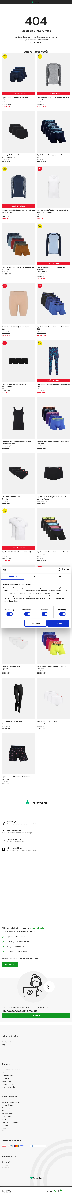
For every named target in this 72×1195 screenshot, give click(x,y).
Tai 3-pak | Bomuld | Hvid (11, 666)
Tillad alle (58, 623)
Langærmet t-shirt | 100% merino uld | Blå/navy (51, 268)
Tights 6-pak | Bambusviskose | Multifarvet (53, 327)
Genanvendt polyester (10, 1122)
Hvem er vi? (6, 1162)
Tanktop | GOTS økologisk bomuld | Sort (16, 442)
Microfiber (5, 1128)
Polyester (5, 1125)
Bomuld (4, 1119)
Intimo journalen (7, 1042)
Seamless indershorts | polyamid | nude (16, 327)
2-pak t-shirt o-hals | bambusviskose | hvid (18, 552)
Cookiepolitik (6, 1081)
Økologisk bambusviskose (11, 1102)
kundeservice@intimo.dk (20, 1011)
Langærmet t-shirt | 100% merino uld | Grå (53, 98)
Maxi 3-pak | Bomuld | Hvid (47, 722)
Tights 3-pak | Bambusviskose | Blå (15, 98)
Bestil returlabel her (9, 1087)
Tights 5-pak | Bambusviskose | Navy (50, 155)
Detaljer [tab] (36, 576)
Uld (3, 1111)
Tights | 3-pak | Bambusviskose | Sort (15, 384)
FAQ (3, 1073)
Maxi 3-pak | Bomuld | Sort (12, 155)
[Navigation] (66, 1191)
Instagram (5, 1168)
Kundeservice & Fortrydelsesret (13, 1070)
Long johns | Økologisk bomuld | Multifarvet (53, 384)
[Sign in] (46, 1191)
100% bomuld (7, 1117)
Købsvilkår (5, 1078)
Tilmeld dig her (10, 964)
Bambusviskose (7, 1105)
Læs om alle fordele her (28, 958)
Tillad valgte (35, 623)
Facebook (5, 1165)
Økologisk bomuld (8, 1114)
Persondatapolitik (8, 1084)
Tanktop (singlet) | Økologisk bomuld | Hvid (53, 210)
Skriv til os (36, 1015)
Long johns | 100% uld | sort (12, 722)
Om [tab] (59, 576)
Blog (3, 1045)
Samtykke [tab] (13, 576)
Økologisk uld (6, 1108)
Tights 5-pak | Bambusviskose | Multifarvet (18, 267)
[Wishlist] (51, 1191)
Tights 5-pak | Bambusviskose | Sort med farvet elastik (52, 553)
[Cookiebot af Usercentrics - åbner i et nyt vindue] (59, 570)
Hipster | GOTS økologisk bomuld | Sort (51, 497)
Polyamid (5, 1131)
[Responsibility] (55, 1191)
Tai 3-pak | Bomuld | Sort (11, 497)
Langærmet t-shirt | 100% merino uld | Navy (18, 210)
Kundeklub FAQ (7, 1075)
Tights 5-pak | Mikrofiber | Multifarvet (16, 777)
